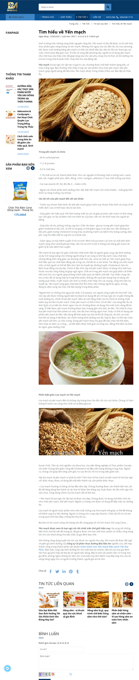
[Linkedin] (64, 571)
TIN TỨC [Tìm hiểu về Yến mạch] (82, 17)
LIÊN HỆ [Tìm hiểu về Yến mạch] (97, 17)
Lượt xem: (66, 36)
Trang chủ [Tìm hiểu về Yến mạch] (74, 23)
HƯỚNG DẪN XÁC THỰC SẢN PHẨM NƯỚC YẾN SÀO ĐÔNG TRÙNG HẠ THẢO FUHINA (25, 94)
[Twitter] (57, 571)
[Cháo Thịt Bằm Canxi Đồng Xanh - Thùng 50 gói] (20, 208)
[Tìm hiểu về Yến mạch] (70, 571)
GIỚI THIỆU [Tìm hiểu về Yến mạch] (66, 17)
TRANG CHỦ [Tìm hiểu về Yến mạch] (48, 17)
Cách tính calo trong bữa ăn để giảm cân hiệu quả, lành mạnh (25, 142)
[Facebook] (50, 571)
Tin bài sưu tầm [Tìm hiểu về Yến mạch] (102, 23)
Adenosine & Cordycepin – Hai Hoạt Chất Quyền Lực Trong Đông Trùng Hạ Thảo (25, 119)
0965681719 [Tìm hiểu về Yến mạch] (126, 17)
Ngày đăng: (44, 36)
